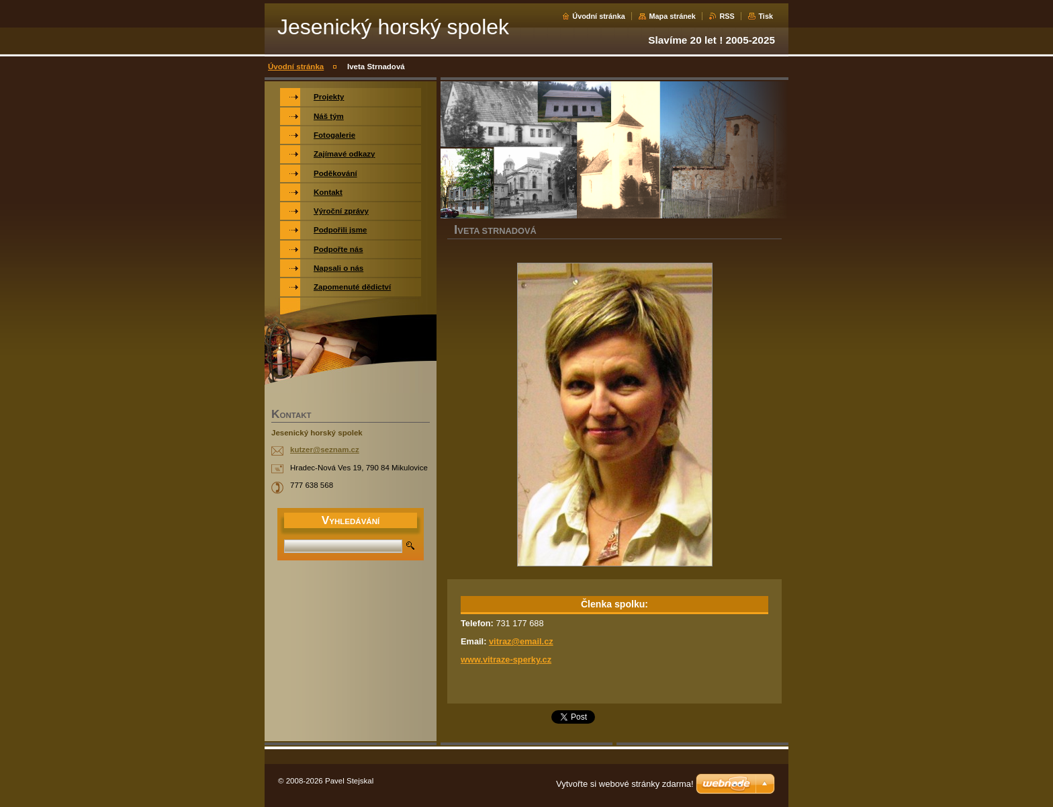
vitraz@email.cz (521, 641)
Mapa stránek (672, 16)
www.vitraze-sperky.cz (506, 659)
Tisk (765, 16)
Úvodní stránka (598, 16)
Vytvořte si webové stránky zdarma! (625, 784)
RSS (726, 16)
